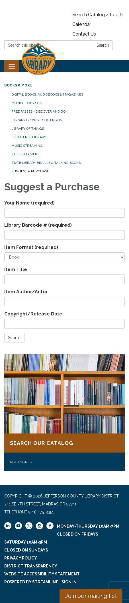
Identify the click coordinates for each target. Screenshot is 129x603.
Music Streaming (27, 146)
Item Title (15, 269)
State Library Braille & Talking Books (46, 163)
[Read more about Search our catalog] (64, 412)
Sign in (69, 582)
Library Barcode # (38, 225)
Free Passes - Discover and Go (38, 111)
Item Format (31, 247)
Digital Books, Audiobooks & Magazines (47, 94)
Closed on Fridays (77, 534)
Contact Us (84, 34)
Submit (14, 337)
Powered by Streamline (31, 582)
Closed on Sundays (26, 550)
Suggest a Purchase (30, 171)
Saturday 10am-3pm (25, 542)
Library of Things (27, 129)
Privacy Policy (20, 558)
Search (103, 45)
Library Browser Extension (36, 120)
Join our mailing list (91, 595)
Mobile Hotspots (26, 103)
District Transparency (30, 566)
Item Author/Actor (26, 291)
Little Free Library (28, 137)
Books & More (18, 85)
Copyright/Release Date (33, 314)
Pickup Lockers (25, 154)
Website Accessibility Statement (42, 574)
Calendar (81, 24)
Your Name (29, 203)
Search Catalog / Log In (97, 14)
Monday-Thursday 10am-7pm (88, 526)
